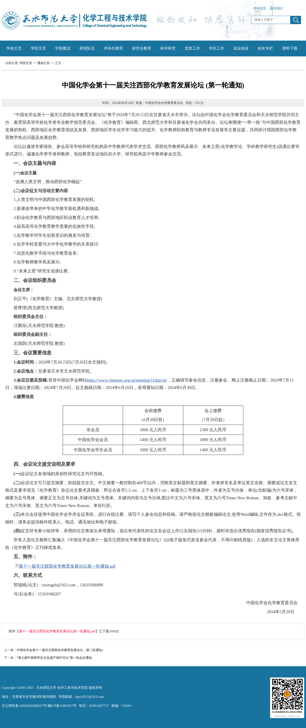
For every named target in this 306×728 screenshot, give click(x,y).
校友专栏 (265, 48)
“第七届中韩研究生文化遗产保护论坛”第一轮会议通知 (54, 657)
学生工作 (216, 48)
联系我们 (277, 8)
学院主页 (38, 48)
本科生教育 (113, 48)
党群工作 (192, 48)
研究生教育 (141, 48)
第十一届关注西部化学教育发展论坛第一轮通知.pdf (67, 566)
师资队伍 (87, 48)
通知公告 (43, 63)
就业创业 (241, 48)
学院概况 (62, 48)
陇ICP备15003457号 (62, 705)
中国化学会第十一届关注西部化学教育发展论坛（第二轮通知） (61, 650)
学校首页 (259, 8)
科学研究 (168, 48)
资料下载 (289, 48)
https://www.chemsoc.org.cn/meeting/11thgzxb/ (127, 380)
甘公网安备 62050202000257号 (24, 705)
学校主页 (14, 48)
